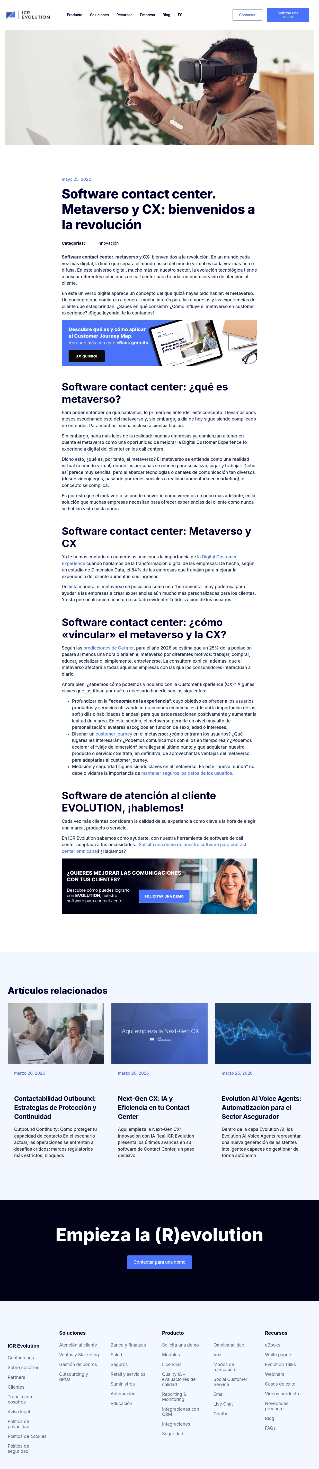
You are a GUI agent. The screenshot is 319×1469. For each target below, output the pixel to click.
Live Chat (223, 1404)
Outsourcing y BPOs (73, 1377)
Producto (74, 15)
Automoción (123, 1393)
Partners (16, 1377)
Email (219, 1394)
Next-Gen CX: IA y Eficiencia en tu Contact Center (153, 1107)
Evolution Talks (280, 1364)
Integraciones (176, 1424)
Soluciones (99, 15)
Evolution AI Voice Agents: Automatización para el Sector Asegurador (261, 1107)
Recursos (124, 15)
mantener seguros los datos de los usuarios (186, 773)
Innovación (108, 243)
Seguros (119, 1364)
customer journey (114, 734)
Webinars (274, 1374)
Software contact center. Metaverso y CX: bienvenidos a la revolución (158, 209)
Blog (166, 15)
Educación (121, 1403)
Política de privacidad (18, 1424)
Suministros (123, 1384)
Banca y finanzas (128, 1345)
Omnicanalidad (229, 1345)
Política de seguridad (18, 1449)
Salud (116, 1354)
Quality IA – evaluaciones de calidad (179, 1379)
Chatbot (222, 1413)
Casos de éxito (280, 1384)
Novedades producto (276, 1406)
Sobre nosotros (23, 1367)
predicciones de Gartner (108, 648)
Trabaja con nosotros (20, 1399)
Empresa (147, 15)
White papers (279, 1354)
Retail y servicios (128, 1374)
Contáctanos (21, 1357)
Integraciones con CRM (180, 1412)
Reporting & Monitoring (174, 1397)
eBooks (272, 1345)
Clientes (16, 1387)
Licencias (172, 1364)
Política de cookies (27, 1436)
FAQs (270, 1428)
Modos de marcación (224, 1367)
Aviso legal (19, 1411)
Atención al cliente (78, 1345)
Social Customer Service (230, 1382)
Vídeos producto (282, 1393)
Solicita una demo (180, 1345)
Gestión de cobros (78, 1364)
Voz (217, 1354)
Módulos (171, 1354)
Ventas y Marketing (79, 1354)
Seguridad (172, 1433)
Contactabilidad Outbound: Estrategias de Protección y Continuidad (55, 1107)
